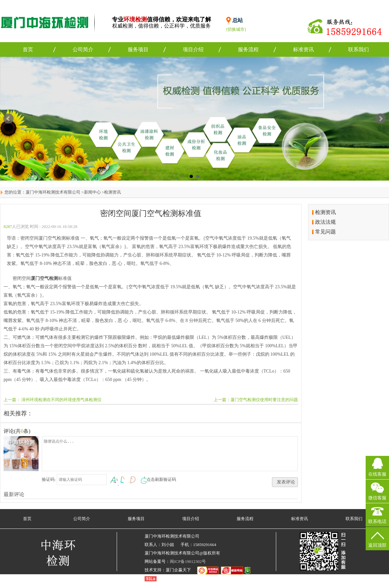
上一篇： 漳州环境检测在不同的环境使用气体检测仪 (52, 399)
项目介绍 (193, 49)
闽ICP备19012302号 (188, 561)
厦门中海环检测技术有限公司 (53, 192)
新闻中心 (92, 192)
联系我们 (358, 49)
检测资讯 (112, 192)
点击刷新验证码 (161, 479)
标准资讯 (303, 49)
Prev (8, 118)
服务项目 (138, 49)
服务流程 (248, 49)
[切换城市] (236, 29)
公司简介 (83, 49)
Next (380, 118)
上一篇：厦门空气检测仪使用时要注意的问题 (256, 399)
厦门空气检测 (44, 278)
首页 (28, 49)
